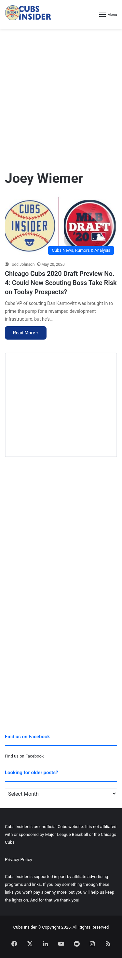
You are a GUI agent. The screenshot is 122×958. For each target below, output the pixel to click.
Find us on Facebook (24, 756)
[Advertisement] (61, 96)
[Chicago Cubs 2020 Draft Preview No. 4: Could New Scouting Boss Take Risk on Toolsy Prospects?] (61, 226)
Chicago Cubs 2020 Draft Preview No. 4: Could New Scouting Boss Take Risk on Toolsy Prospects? (61, 283)
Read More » (25, 332)
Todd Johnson (22, 264)
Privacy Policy (18, 859)
